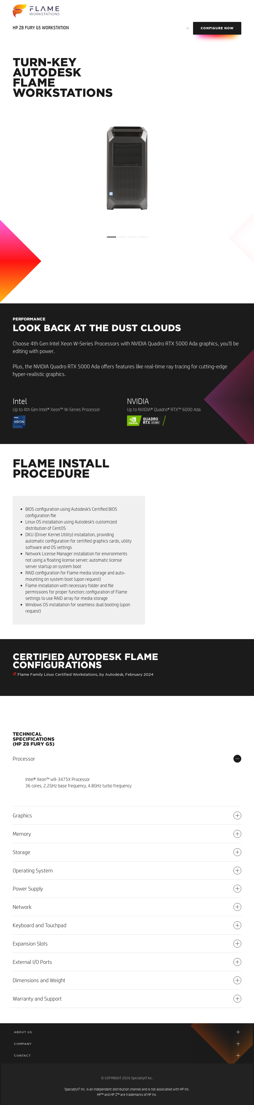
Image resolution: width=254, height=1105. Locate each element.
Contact (22, 1055)
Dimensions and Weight (127, 980)
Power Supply (127, 889)
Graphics (127, 815)
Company (22, 1044)
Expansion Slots (127, 944)
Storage (127, 852)
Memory (127, 834)
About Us (23, 1032)
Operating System (127, 870)
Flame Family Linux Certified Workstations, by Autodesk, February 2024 (85, 674)
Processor (127, 759)
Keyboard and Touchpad (127, 925)
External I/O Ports (127, 962)
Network (127, 907)
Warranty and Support (127, 999)
